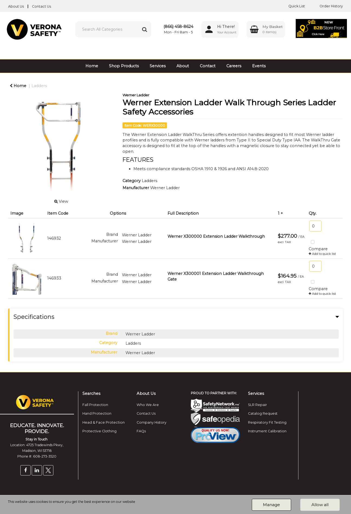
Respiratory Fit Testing (267, 422)
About (182, 66)
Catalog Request (263, 413)
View (61, 201)
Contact (207, 66)
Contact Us (41, 6)
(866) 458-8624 (178, 26)
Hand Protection (96, 413)
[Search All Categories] (113, 29)
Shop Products (124, 66)
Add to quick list (322, 254)
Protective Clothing (99, 431)
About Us (16, 6)
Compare (318, 244)
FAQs (141, 431)
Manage (271, 504)
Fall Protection (95, 405)
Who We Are (148, 405)
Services (158, 66)
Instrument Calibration (267, 431)
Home (91, 66)
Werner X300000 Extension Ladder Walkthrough (216, 236)
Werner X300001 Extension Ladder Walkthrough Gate (216, 276)
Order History (327, 6)
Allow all (320, 504)
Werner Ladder (136, 95)
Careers (233, 66)
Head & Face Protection (103, 422)
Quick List (292, 6)
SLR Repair (257, 405)
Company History (151, 422)
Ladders (39, 85)
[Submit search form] (144, 29)
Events (259, 66)
